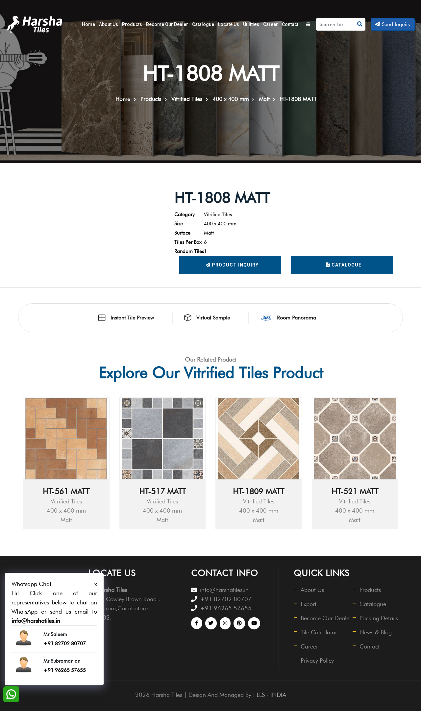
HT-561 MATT (66, 492)
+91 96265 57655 (226, 609)
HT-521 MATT (355, 492)
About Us (108, 24)
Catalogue (203, 24)
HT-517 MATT (162, 492)
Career (270, 24)
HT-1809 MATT (258, 492)
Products (132, 24)
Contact (290, 24)
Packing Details (379, 619)
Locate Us (228, 24)
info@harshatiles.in (224, 590)
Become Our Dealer (167, 24)
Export (309, 604)
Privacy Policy (317, 661)
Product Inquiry (232, 266)
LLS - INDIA (271, 695)
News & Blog (376, 633)
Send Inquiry (392, 24)
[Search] (335, 24)
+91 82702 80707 (226, 600)
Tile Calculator (319, 633)
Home (88, 24)
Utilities (251, 24)
